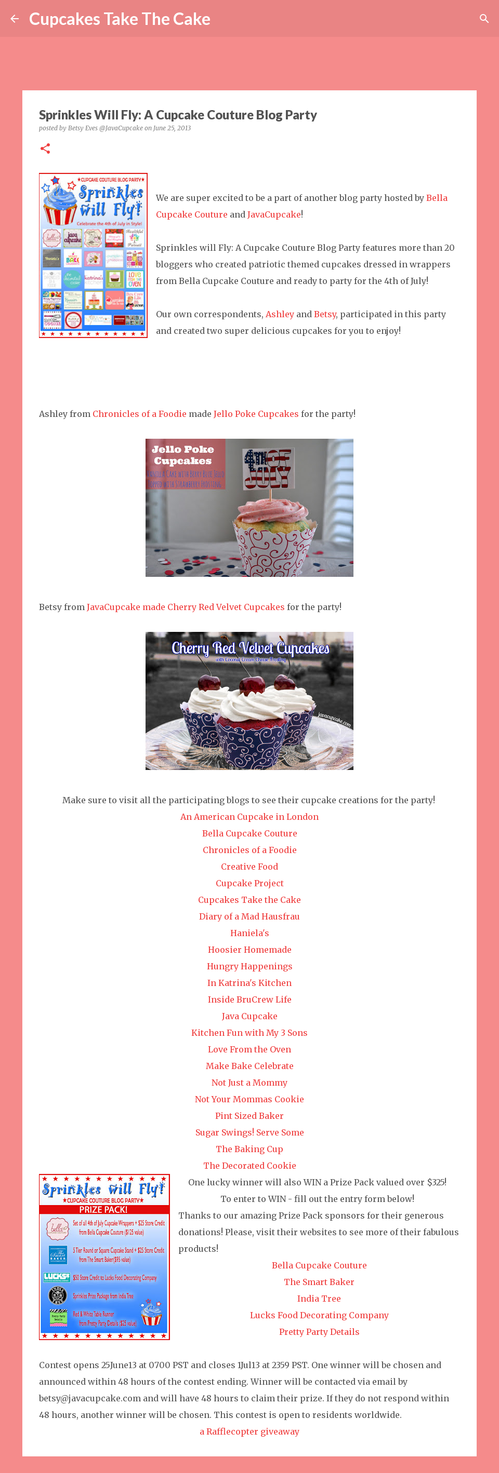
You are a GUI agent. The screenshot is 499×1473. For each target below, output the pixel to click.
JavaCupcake (274, 214)
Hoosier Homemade (250, 949)
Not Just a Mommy (249, 1082)
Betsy (325, 314)
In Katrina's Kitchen (249, 983)
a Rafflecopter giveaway (249, 1431)
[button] (45, 149)
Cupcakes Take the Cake (249, 900)
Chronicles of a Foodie (140, 414)
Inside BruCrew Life (250, 999)
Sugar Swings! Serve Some (249, 1132)
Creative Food (249, 866)
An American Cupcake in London (249, 817)
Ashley (280, 314)
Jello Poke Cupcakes (256, 414)
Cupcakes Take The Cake (120, 18)
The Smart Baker (319, 1282)
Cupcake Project (250, 883)
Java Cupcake (250, 1016)
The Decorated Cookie (249, 1165)
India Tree (319, 1298)
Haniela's (249, 933)
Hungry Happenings (250, 966)
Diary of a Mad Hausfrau (249, 916)
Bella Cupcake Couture (249, 833)
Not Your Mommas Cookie (249, 1099)
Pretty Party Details (319, 1332)
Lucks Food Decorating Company (319, 1315)
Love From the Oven (249, 1049)
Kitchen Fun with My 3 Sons (249, 1033)
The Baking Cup (249, 1149)
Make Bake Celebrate (250, 1066)
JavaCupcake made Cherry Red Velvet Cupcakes (186, 607)
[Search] (225, 18)
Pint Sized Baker (249, 1116)
